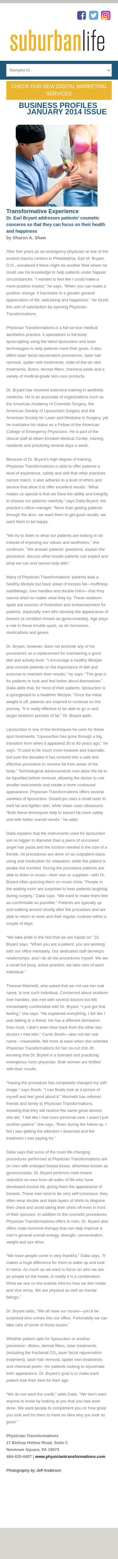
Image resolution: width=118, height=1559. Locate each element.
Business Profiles (58, 105)
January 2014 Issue (67, 111)
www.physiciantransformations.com (70, 1456)
